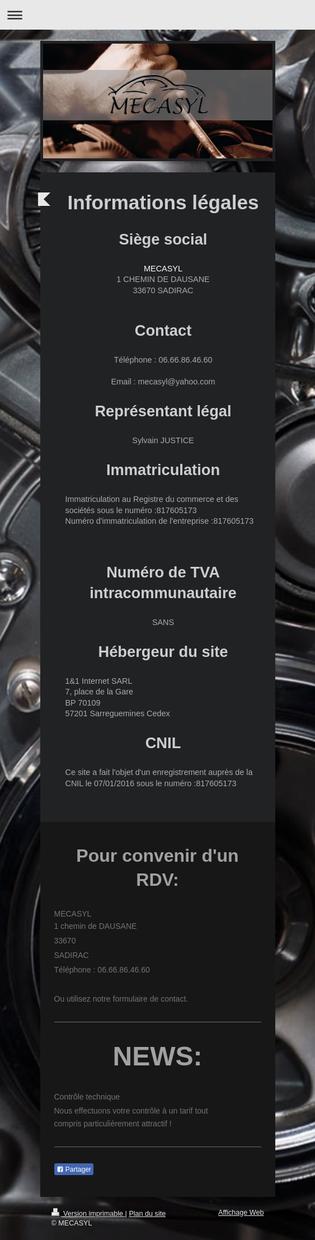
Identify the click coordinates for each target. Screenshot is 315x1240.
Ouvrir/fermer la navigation (157, 15)
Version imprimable (88, 1214)
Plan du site (147, 1214)
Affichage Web (241, 1212)
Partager (74, 1169)
